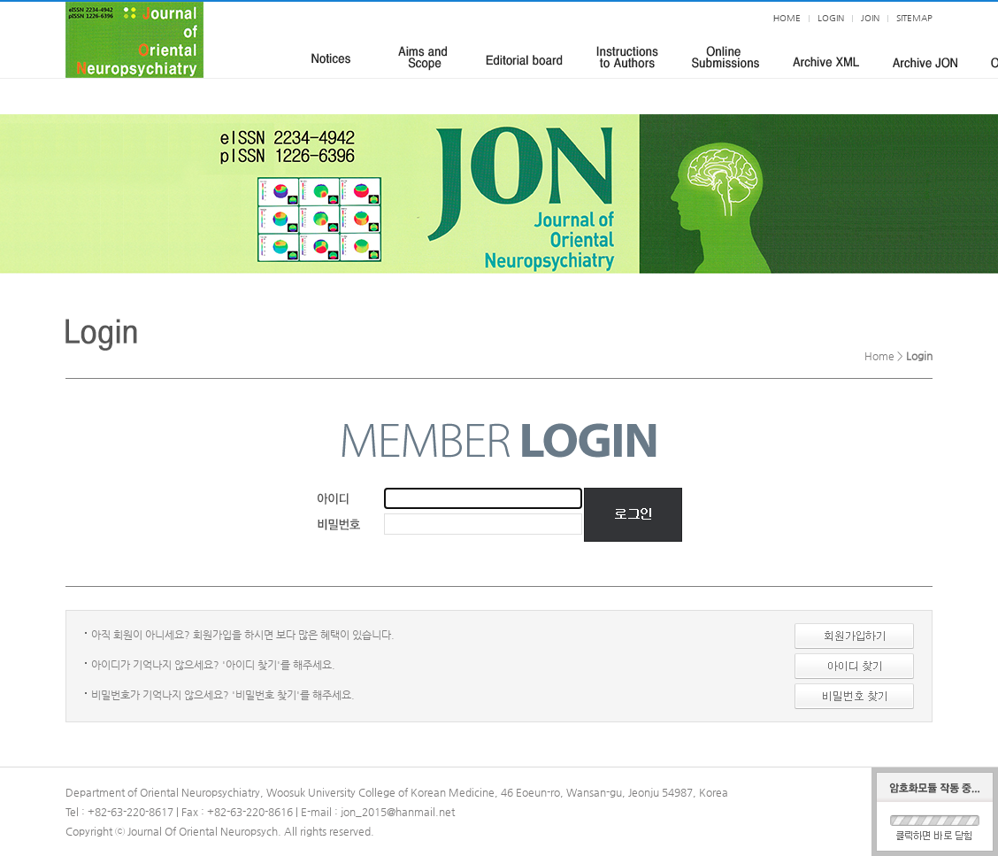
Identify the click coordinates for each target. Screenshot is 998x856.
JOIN (870, 18)
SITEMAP (914, 18)
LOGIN (831, 18)
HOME (787, 18)
